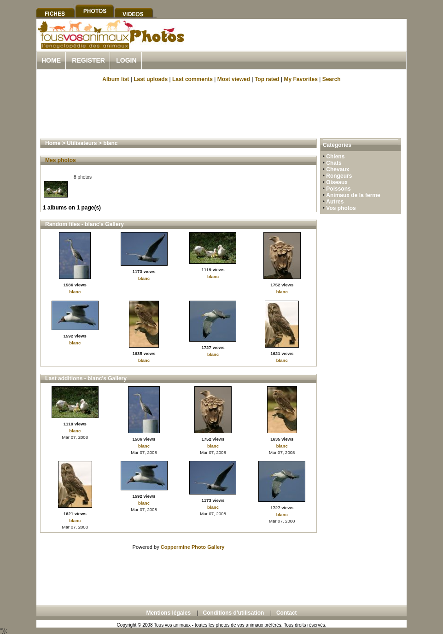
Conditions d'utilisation (233, 613)
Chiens (335, 156)
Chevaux (337, 169)
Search (331, 79)
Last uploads (151, 79)
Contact (286, 613)
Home (51, 60)
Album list (115, 79)
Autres (335, 201)
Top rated (267, 79)
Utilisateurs (82, 143)
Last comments (192, 79)
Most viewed (233, 79)
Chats (333, 163)
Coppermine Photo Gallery (193, 547)
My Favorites (301, 79)
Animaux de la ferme (353, 195)
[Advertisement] (299, 45)
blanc (110, 143)
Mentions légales (168, 613)
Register (88, 60)
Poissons (338, 189)
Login (126, 60)
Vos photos (341, 208)
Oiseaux (337, 182)
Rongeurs (339, 176)
